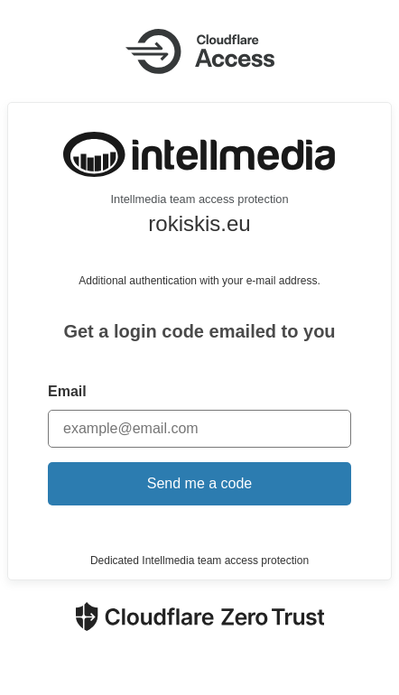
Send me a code (200, 483)
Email (67, 391)
